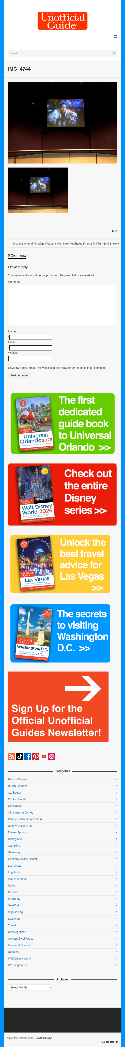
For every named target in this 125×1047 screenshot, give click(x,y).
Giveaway (14, 852)
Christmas (14, 805)
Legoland (14, 872)
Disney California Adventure (25, 819)
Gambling (14, 845)
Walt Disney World (19, 958)
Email (11, 342)
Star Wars (14, 918)
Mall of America (17, 878)
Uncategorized (17, 932)
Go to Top (109, 1041)
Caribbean (14, 792)
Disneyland (15, 839)
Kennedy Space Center (22, 859)
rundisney (14, 898)
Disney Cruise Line (20, 825)
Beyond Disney (17, 779)
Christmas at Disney (20, 812)
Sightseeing (15, 912)
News (11, 885)
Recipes (13, 892)
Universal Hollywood (21, 938)
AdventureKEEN (44, 1038)
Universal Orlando (19, 945)
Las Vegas (14, 865)
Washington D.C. (18, 965)
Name (12, 331)
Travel (12, 925)
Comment (14, 281)
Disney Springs (17, 832)
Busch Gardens (18, 786)
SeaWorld (14, 905)
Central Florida (17, 799)
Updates (13, 951)
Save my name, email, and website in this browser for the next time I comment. (57, 367)
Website (13, 352)
